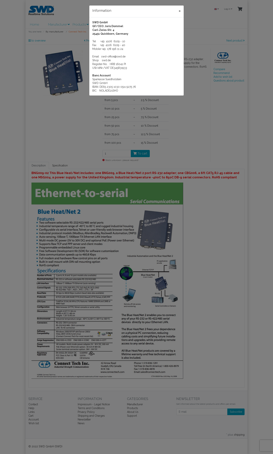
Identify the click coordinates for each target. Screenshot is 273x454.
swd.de (106, 60)
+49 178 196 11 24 (112, 48)
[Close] (180, 10)
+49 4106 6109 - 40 (112, 45)
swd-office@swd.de (113, 56)
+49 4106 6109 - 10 (112, 41)
